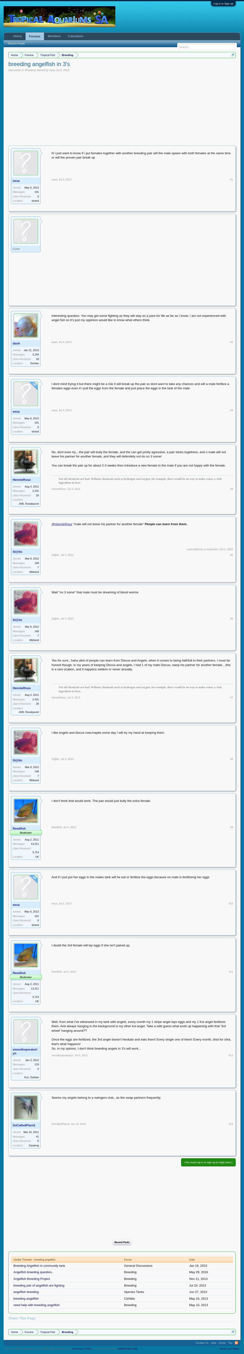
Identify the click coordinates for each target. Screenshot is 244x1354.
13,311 (35, 843)
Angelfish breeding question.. (33, 1272)
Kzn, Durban (31, 1077)
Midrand (34, 571)
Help (213, 1342)
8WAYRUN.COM (127, 1348)
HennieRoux (22, 480)
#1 (231, 179)
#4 (231, 488)
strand (35, 200)
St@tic (17, 552)
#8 (231, 759)
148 (37, 563)
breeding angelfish (26, 1298)
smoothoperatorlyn (25, 1051)
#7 (231, 697)
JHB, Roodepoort (29, 503)
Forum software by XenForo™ (38, 1348)
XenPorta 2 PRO (81, 1348)
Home (17, 36)
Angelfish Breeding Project (31, 1279)
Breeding (30, 70)
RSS (236, 1342)
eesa (52, 70)
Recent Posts (121, 1242)
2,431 (35, 490)
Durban (34, 363)
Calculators (75, 36)
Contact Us (202, 1342)
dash (16, 343)
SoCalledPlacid (24, 1125)
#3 (231, 410)
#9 (231, 827)
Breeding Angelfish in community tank (39, 1265)
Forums (35, 36)
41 (37, 1136)
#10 (231, 903)
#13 (231, 1124)
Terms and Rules (229, 1348)
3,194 (35, 354)
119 (37, 1064)
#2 (231, 342)
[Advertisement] (122, 107)
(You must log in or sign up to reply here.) (208, 1162)
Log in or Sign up (223, 3)
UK (37, 856)
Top (230, 1342)
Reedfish (56, 827)
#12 (231, 1055)
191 (37, 191)
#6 (231, 618)
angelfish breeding (26, 1292)
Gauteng (34, 1145)
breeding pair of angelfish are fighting (38, 1285)
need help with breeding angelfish (36, 1305)
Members (54, 36)
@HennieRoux (61, 524)
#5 (231, 555)
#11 (231, 971)
